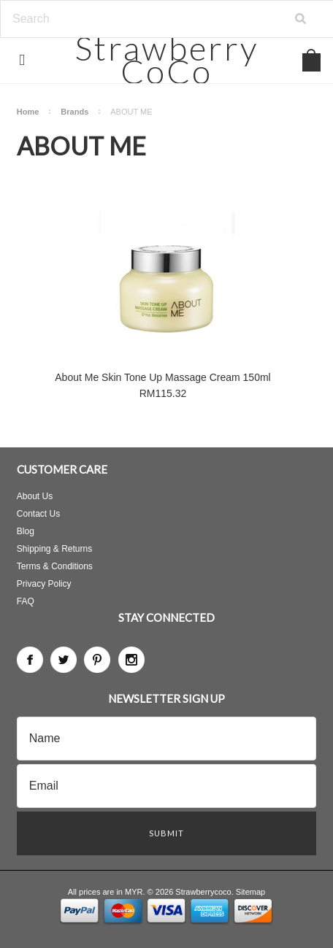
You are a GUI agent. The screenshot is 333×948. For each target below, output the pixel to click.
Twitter (63, 660)
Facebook (30, 660)
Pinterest (97, 660)
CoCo (167, 59)
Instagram (131, 660)
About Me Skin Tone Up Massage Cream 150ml (162, 377)
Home (28, 111)
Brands (74, 111)
